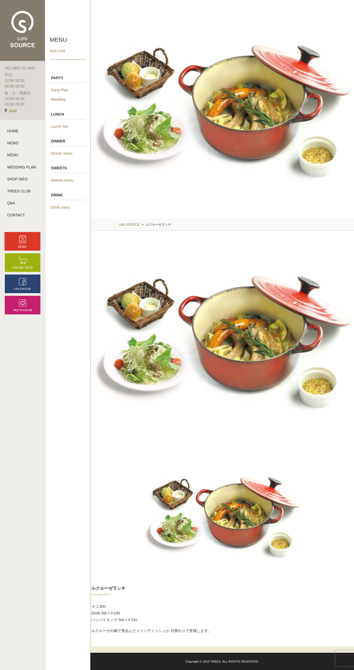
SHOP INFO (17, 179)
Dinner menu (61, 153)
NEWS (12, 143)
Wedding (58, 99)
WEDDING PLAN (21, 167)
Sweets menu (62, 180)
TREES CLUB (19, 191)
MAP (11, 111)
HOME (12, 131)
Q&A (11, 203)
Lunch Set (59, 126)
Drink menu (60, 207)
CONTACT (16, 215)
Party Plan (59, 90)
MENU (12, 155)
